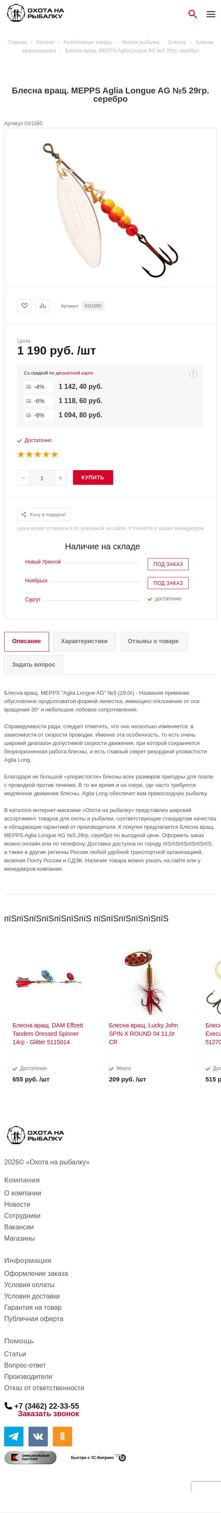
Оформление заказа (36, 1273)
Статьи (15, 1354)
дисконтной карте (74, 372)
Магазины (19, 1238)
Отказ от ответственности (44, 1387)
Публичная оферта (33, 1318)
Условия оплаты (29, 1284)
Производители (28, 1376)
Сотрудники (22, 1215)
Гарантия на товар (33, 1307)
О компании (22, 1193)
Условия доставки (32, 1296)
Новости (17, 1204)
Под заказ (168, 564)
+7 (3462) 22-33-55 (46, 1406)
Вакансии (19, 1227)
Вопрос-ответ (25, 1365)
